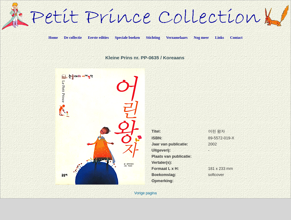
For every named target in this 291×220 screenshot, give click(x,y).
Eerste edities (98, 37)
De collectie (73, 37)
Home (53, 37)
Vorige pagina (145, 193)
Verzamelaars (177, 37)
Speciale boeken (127, 37)
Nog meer (201, 37)
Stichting (153, 37)
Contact (236, 37)
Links (219, 37)
